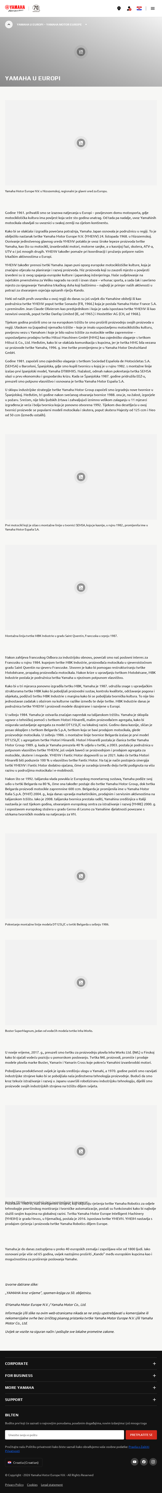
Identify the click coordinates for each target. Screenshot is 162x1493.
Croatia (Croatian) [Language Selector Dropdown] (23, 1462)
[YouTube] (134, 1462)
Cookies (32, 1484)
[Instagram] (153, 1462)
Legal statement (52, 1484)
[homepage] (15, 8)
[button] (152, 8)
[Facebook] (144, 1462)
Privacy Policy (14, 1484)
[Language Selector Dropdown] (139, 8)
